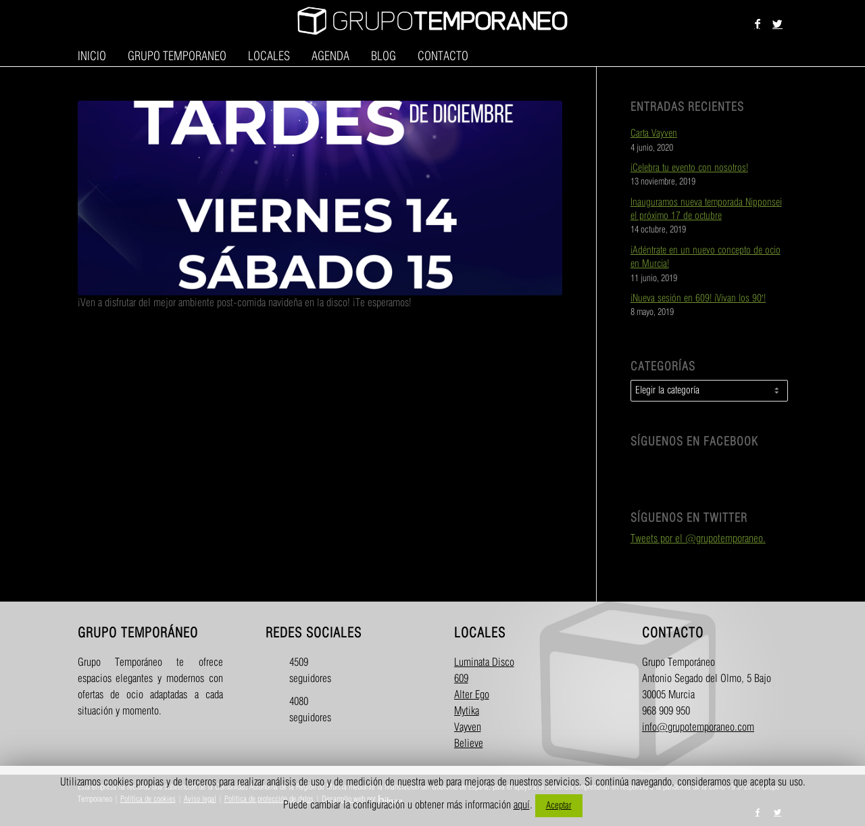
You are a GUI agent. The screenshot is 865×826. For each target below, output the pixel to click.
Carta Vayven (654, 134)
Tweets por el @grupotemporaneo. (698, 539)
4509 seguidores (301, 671)
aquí (522, 805)
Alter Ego (471, 695)
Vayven (467, 728)
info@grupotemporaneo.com (698, 728)
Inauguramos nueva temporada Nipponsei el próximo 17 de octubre (706, 209)
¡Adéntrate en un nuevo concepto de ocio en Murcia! (706, 257)
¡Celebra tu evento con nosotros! (689, 168)
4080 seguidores (301, 710)
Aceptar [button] (559, 805)
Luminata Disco (484, 663)
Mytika (466, 711)
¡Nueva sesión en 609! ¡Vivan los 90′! (698, 298)
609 (461, 679)
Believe (468, 744)
